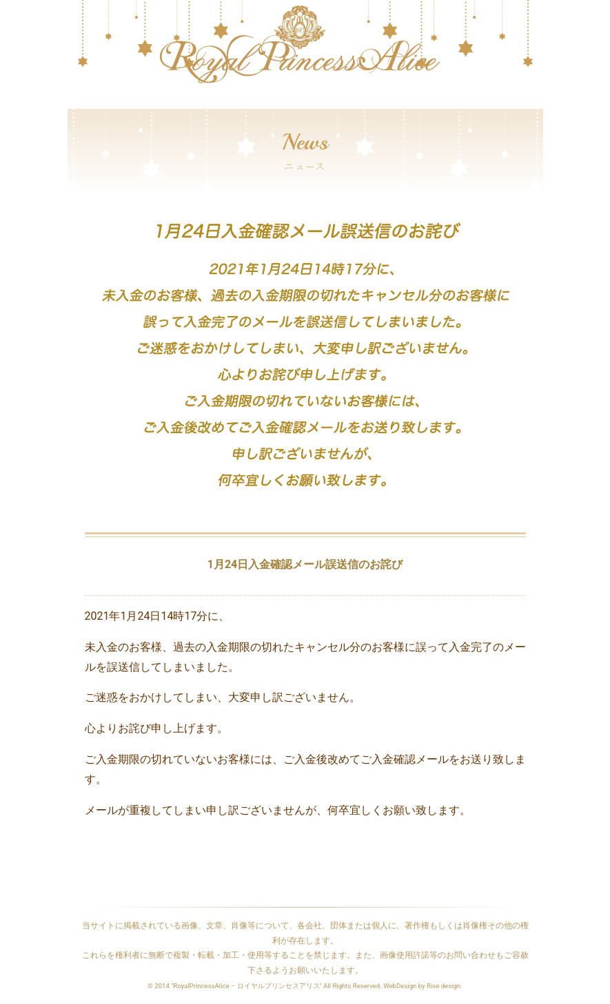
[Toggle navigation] (76, 101)
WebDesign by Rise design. (422, 986)
